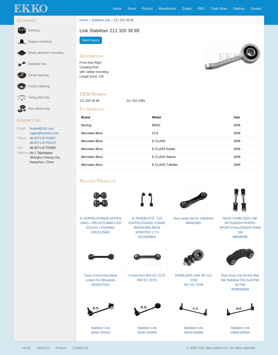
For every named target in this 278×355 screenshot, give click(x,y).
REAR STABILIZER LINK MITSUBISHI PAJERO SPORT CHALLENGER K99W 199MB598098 (240, 228)
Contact (255, 8)
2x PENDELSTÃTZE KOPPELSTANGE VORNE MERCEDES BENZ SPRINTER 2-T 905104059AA (147, 228)
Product (147, 8)
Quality (187, 8)
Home (117, 8)
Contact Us (80, 348)
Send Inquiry (90, 40)
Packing (238, 8)
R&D (201, 8)
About (132, 8)
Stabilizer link (101, 20)
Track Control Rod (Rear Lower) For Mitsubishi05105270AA (100, 280)
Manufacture (167, 8)
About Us (43, 348)
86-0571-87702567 (43, 138)
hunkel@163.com (42, 128)
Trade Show (218, 8)
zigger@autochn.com (44, 133)
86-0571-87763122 (43, 142)
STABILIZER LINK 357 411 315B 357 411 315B (193, 280)
